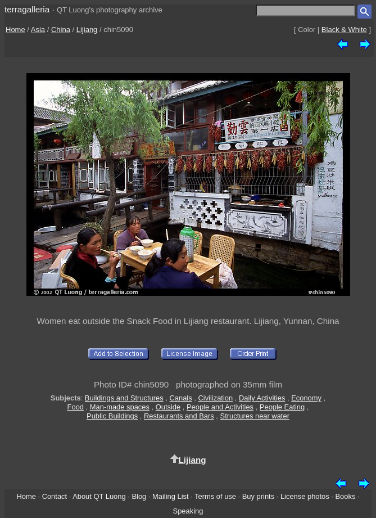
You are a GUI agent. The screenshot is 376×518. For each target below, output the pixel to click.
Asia (38, 29)
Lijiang (87, 29)
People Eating (282, 407)
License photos (304, 496)
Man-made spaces (120, 407)
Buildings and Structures (124, 398)
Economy (306, 398)
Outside (168, 407)
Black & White (344, 29)
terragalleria (26, 9)
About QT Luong (99, 496)
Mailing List (170, 496)
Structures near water (254, 416)
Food (75, 407)
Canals (181, 398)
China (60, 29)
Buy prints (258, 496)
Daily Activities (262, 398)
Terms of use (215, 496)
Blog (139, 496)
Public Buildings (112, 416)
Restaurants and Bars (179, 416)
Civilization (215, 398)
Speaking (188, 511)
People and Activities (220, 407)
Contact (54, 496)
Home (15, 29)
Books (346, 496)
